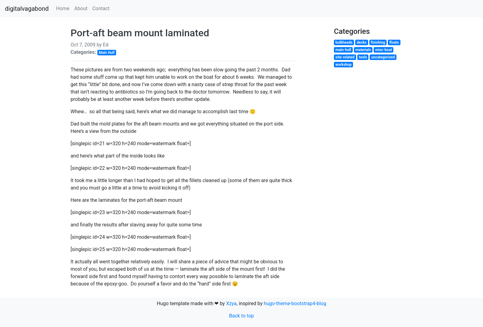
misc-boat (383, 50)
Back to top (241, 316)
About (80, 8)
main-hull (343, 50)
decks (362, 42)
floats (394, 42)
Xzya (231, 303)
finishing (378, 42)
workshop (343, 64)
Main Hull (106, 52)
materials (363, 50)
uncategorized (383, 57)
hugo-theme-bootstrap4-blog (295, 303)
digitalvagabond (27, 8)
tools (363, 57)
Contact (101, 8)
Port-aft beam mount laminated (140, 33)
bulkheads (344, 42)
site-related (345, 57)
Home (62, 8)
